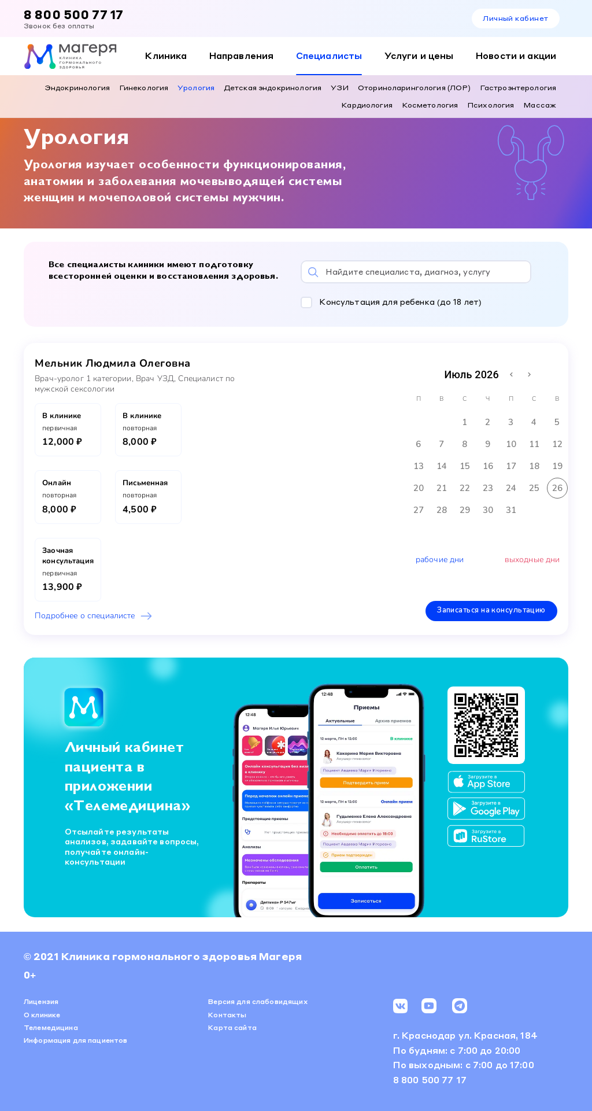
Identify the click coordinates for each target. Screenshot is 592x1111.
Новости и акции (516, 55)
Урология (195, 87)
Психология (490, 104)
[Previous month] (511, 373)
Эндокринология (77, 87)
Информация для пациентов (75, 1039)
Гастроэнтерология (518, 87)
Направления (241, 55)
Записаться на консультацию (492, 609)
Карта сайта (232, 1026)
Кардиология (367, 104)
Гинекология (144, 87)
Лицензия (41, 1000)
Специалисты (329, 55)
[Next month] (529, 373)
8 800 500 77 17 (73, 14)
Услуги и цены (419, 55)
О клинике (42, 1013)
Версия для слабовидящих (257, 1000)
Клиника (166, 55)
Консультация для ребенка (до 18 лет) (400, 300)
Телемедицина (51, 1026)
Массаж (539, 104)
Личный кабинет (515, 18)
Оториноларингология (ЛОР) (414, 87)
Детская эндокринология (272, 87)
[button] (422, 301)
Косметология (430, 104)
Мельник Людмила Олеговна (113, 362)
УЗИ (340, 87)
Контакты (227, 1013)
